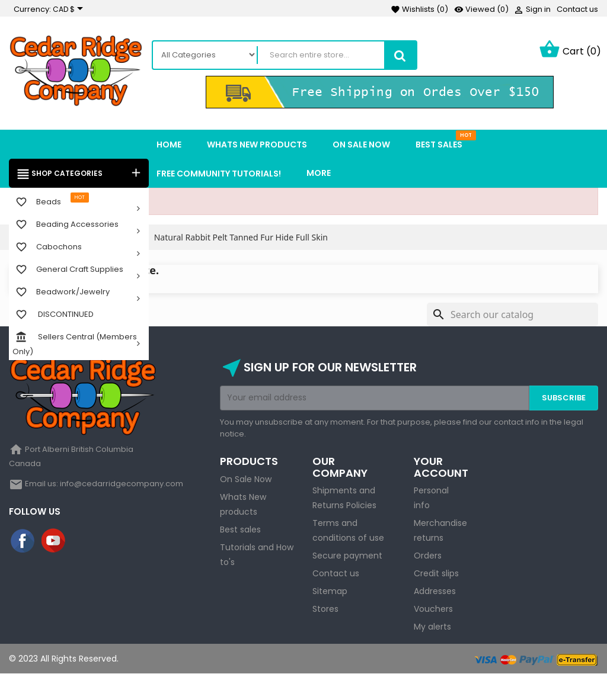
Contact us (577, 9)
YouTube (54, 541)
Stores (325, 609)
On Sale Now (245, 479)
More (318, 173)
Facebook (23, 541)
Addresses (435, 591)
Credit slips (436, 573)
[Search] (512, 314)
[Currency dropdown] (70, 9)
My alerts (432, 627)
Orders (428, 555)
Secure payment (347, 555)
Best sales (240, 529)
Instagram (85, 541)
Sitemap (329, 591)
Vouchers (433, 609)
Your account (441, 467)
